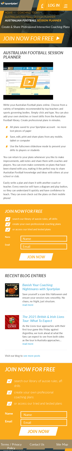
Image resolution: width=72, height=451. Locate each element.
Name (7, 234)
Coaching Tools (28, 12)
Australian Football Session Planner (30, 16)
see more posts (31, 349)
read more (27, 298)
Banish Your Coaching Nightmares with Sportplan (41, 281)
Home (9, 12)
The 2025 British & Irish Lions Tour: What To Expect (43, 312)
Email (7, 242)
